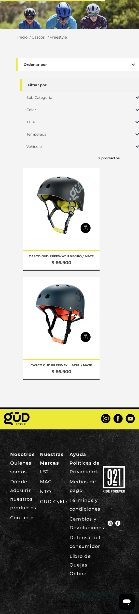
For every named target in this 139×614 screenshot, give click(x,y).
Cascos (38, 37)
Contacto (22, 518)
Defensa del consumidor (85, 542)
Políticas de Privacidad (85, 467)
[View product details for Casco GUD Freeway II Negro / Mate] (61, 219)
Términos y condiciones (85, 505)
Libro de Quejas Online (80, 564)
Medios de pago (83, 486)
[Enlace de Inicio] (22, 37)
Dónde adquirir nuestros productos (23, 495)
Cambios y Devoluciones (87, 523)
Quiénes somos (21, 467)
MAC (46, 482)
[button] (85, 228)
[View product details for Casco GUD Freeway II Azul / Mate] (61, 328)
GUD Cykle (54, 501)
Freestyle (58, 37)
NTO (45, 492)
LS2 (44, 472)
